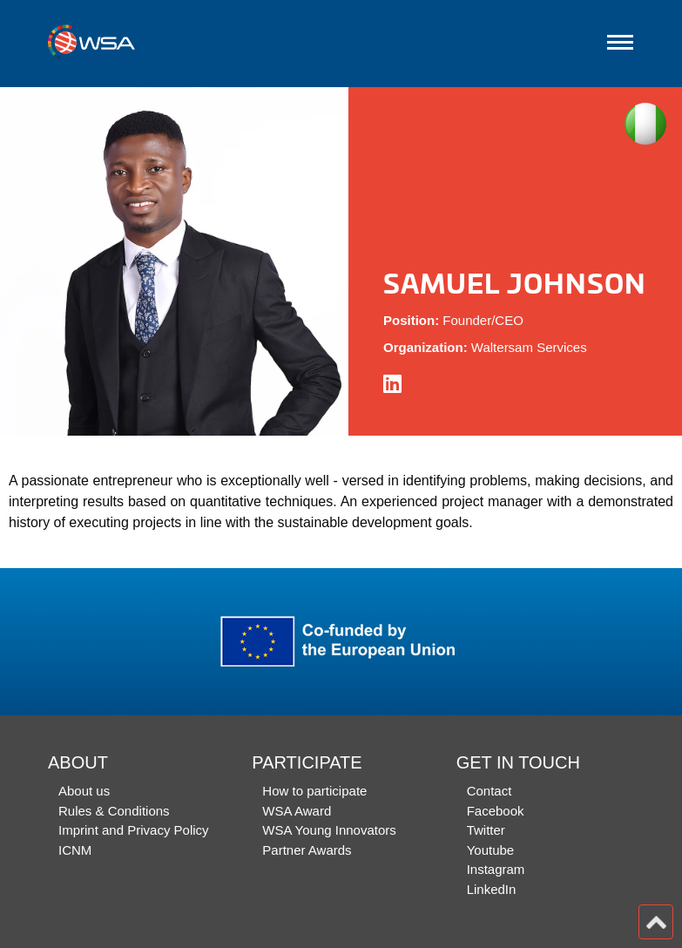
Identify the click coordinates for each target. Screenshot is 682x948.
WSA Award (296, 810)
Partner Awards (306, 850)
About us (84, 790)
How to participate (314, 790)
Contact (489, 790)
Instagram (496, 869)
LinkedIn (492, 889)
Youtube (491, 850)
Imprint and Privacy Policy (133, 830)
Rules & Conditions (114, 810)
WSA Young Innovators (328, 830)
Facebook (495, 810)
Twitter (486, 830)
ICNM (74, 850)
